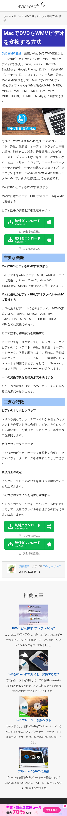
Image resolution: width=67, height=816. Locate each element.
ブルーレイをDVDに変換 (33, 771)
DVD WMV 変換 (11, 53)
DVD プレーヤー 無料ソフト (33, 720)
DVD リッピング (35, 16)
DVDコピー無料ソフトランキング (33, 628)
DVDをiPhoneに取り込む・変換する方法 (33, 674)
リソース (19, 16)
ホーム (7, 16)
